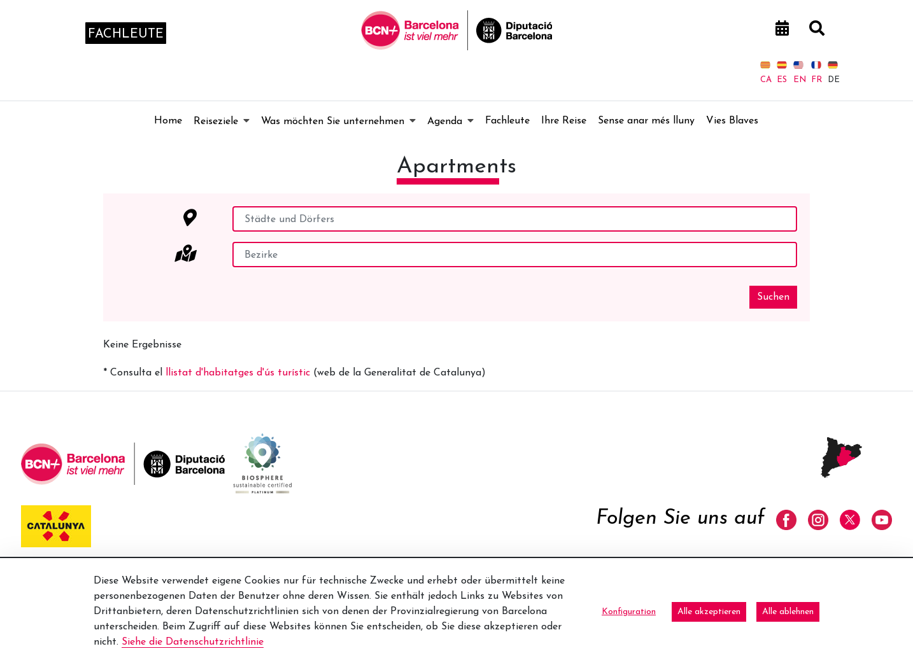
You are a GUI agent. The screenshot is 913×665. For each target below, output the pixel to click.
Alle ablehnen (788, 612)
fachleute (126, 34)
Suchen (773, 297)
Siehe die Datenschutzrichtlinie (193, 642)
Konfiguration (629, 612)
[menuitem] (168, 121)
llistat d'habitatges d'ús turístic (238, 373)
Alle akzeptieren (708, 612)
